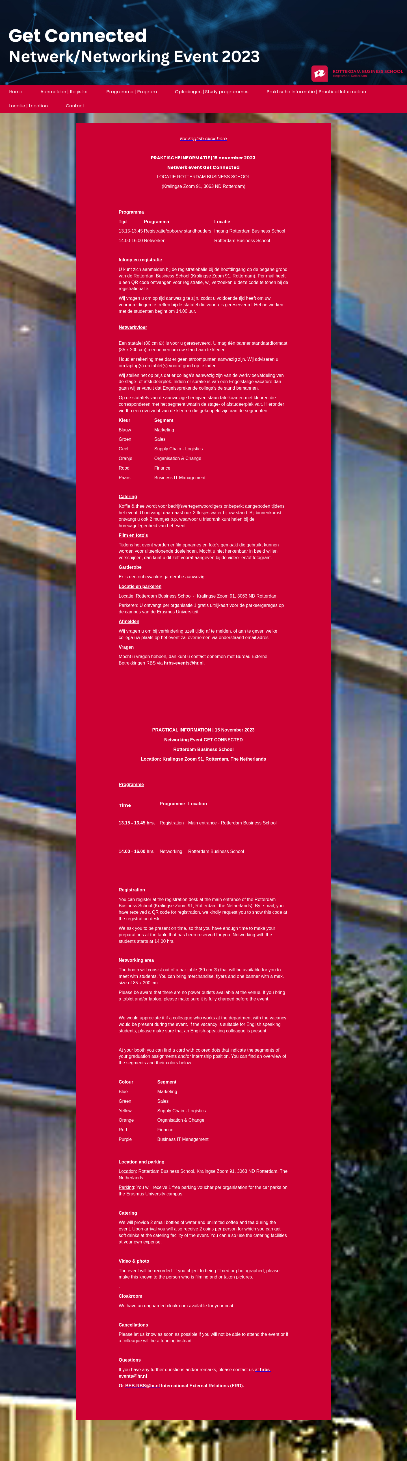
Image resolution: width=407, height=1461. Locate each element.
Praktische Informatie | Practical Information (316, 91)
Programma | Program (131, 91)
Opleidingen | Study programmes (211, 91)
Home (15, 91)
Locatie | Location (28, 106)
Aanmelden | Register (64, 91)
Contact (75, 106)
